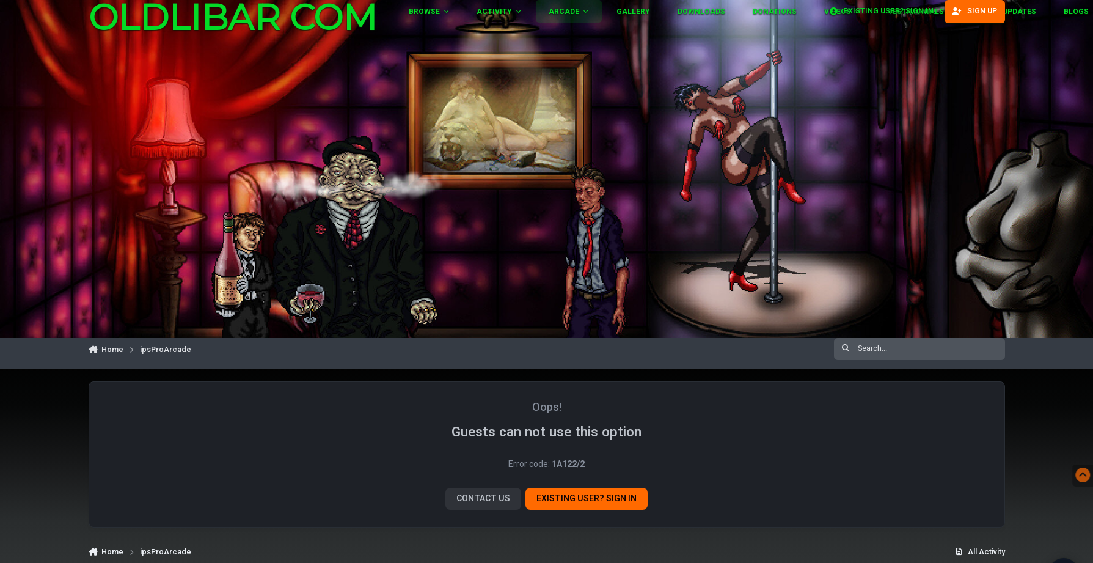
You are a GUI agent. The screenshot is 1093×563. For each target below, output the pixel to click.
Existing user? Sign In (586, 498)
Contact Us (483, 498)
